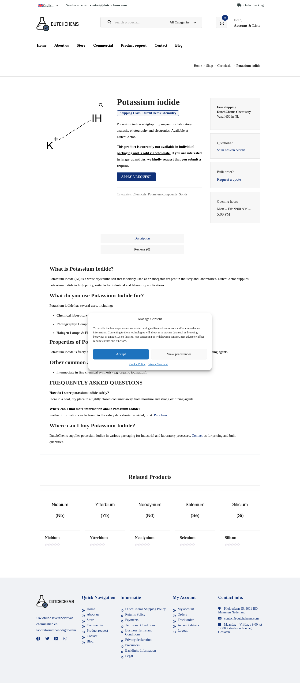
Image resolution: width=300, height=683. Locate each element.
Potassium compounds (163, 194)
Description (125, 238)
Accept (121, 354)
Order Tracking (250, 5)
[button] (101, 105)
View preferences (179, 354)
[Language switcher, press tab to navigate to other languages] (48, 5)
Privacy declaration (138, 629)
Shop (209, 65)
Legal (129, 645)
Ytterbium (98, 525)
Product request (133, 45)
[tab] (125, 238)
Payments (132, 609)
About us (61, 45)
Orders (182, 603)
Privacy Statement (158, 364)
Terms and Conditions (140, 614)
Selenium (187, 525)
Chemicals (224, 65)
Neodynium (143, 525)
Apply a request (136, 177)
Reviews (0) (175, 238)
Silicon (230, 525)
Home (41, 45)
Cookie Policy (137, 364)
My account (186, 598)
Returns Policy (135, 603)
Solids (183, 194)
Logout (183, 619)
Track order (186, 609)
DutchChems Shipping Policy (145, 598)
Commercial (103, 45)
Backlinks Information (140, 639)
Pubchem (160, 403)
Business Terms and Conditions (138, 621)
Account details (188, 614)
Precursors (132, 634)
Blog (178, 45)
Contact (160, 45)
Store (81, 45)
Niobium (51, 525)
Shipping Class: (148, 113)
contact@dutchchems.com (108, 5)
